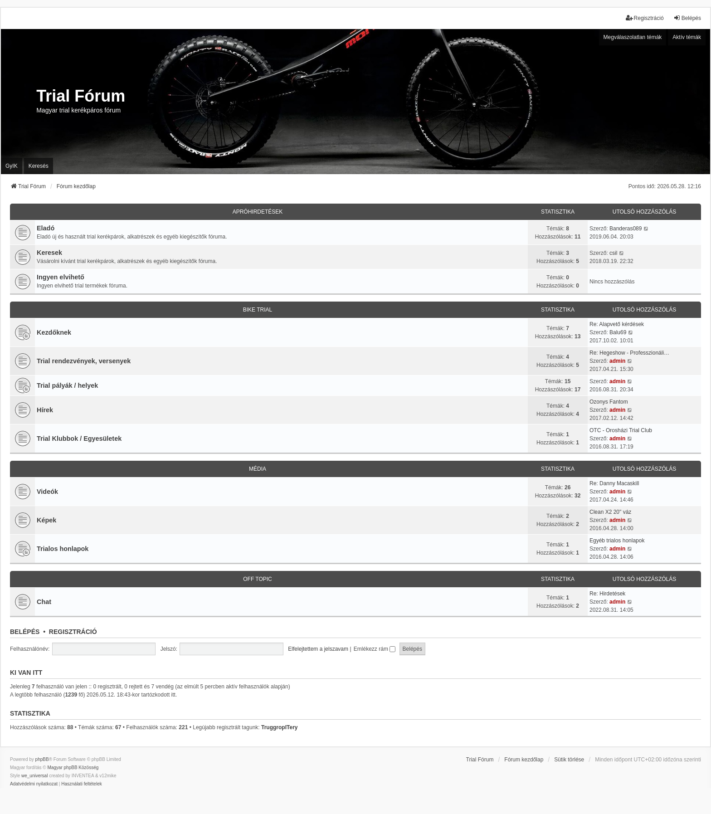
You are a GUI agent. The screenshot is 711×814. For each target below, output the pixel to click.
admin (617, 361)
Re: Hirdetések (607, 593)
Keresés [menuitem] (39, 166)
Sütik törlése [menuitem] (569, 759)
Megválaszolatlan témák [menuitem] (633, 37)
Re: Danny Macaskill (614, 483)
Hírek (45, 410)
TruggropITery (279, 727)
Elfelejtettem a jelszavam (318, 649)
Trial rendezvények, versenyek (84, 361)
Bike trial (257, 310)
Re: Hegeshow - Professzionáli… (629, 353)
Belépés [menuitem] (687, 18)
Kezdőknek (54, 332)
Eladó (45, 228)
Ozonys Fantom (608, 402)
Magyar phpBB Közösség (72, 767)
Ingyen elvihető (60, 277)
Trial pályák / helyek (67, 385)
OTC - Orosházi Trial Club (620, 430)
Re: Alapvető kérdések (616, 324)
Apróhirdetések (258, 212)
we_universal (34, 775)
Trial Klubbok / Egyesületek (79, 438)
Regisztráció (73, 631)
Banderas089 (625, 228)
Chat (44, 601)
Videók (47, 491)
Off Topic (257, 579)
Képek (46, 520)
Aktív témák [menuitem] (686, 37)
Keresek (49, 252)
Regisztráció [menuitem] (645, 18)
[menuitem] (34, 784)
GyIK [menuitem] (11, 166)
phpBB (42, 759)
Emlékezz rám (374, 649)
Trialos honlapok (62, 548)
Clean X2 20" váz (610, 512)
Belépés (24, 631)
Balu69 (617, 332)
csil (613, 253)
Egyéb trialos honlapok (616, 540)
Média (257, 469)
